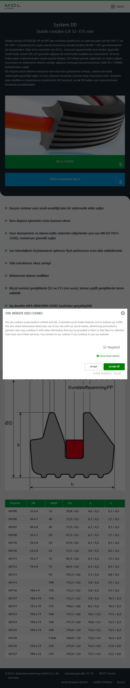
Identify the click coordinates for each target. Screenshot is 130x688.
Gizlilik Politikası (102, 373)
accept (93, 366)
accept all (114, 366)
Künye (117, 373)
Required (114, 347)
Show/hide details (110, 356)
